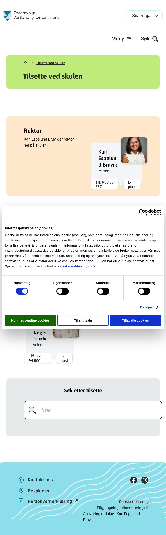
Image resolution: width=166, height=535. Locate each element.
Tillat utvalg (83, 320)
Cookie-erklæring (134, 501)
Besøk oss (38, 490)
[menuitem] (122, 39)
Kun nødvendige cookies (30, 320)
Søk (150, 39)
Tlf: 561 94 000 (35, 358)
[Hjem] (25, 64)
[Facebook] (133, 481)
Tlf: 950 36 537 (104, 184)
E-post (132, 184)
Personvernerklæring (55, 501)
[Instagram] (145, 481)
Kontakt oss (40, 479)
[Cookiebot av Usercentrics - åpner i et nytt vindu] (142, 212)
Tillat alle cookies (135, 320)
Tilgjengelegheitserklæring (120, 507)
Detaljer (146, 307)
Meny (121, 39)
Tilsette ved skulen (50, 63)
